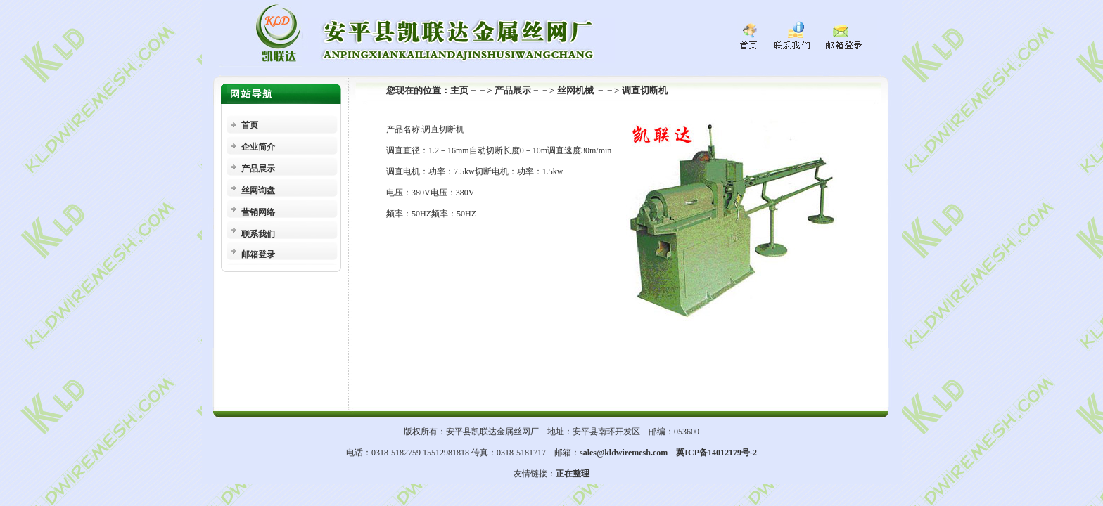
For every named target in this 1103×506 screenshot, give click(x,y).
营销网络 (258, 212)
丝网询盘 (258, 190)
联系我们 (258, 234)
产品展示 (258, 169)
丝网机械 (576, 90)
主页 (459, 90)
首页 (249, 125)
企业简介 (258, 147)
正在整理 (572, 474)
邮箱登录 (258, 254)
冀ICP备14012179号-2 (716, 453)
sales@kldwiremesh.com (624, 453)
